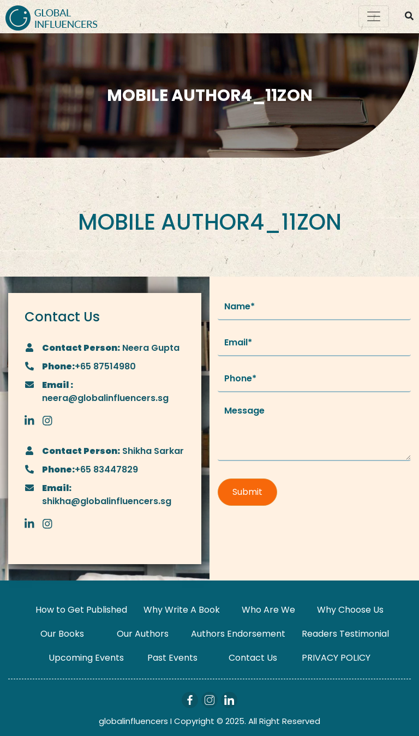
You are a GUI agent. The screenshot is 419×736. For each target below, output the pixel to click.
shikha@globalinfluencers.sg (106, 501)
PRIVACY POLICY (336, 657)
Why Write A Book (181, 609)
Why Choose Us (350, 609)
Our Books (62, 633)
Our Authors (143, 633)
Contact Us (253, 657)
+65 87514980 (105, 366)
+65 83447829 (106, 469)
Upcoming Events (86, 657)
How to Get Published (81, 609)
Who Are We (268, 609)
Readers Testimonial (345, 633)
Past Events (172, 657)
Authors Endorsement (238, 633)
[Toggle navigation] (373, 16)
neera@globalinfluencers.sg (105, 398)
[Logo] (51, 16)
